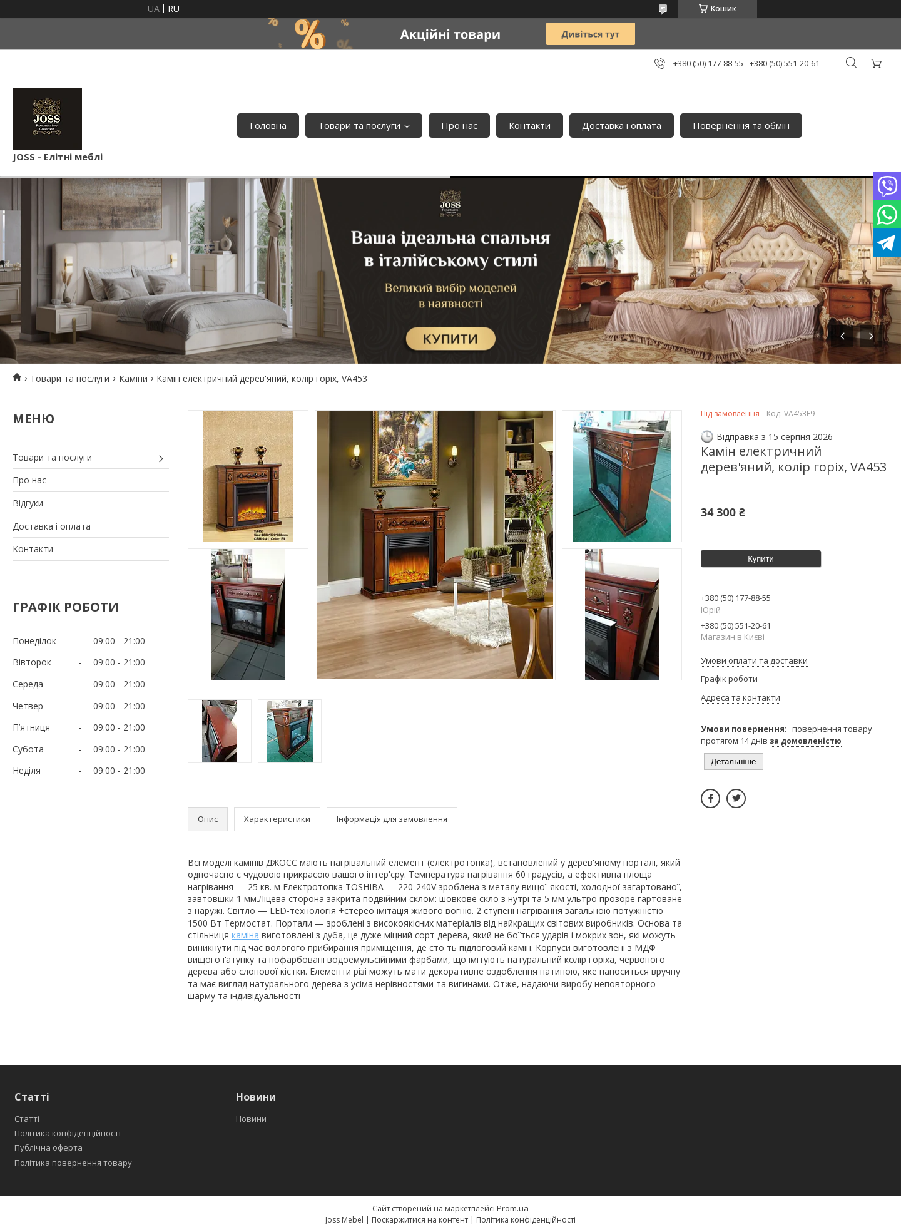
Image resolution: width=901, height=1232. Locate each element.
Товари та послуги (359, 125)
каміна (245, 935)
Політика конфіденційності (67, 1133)
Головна (268, 125)
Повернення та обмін (741, 125)
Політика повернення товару (73, 1162)
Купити (761, 558)
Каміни (133, 378)
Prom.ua (513, 1208)
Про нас (459, 125)
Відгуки (28, 503)
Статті (26, 1118)
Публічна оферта (48, 1147)
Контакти (530, 125)
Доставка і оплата (621, 125)
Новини (251, 1118)
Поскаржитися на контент (420, 1219)
